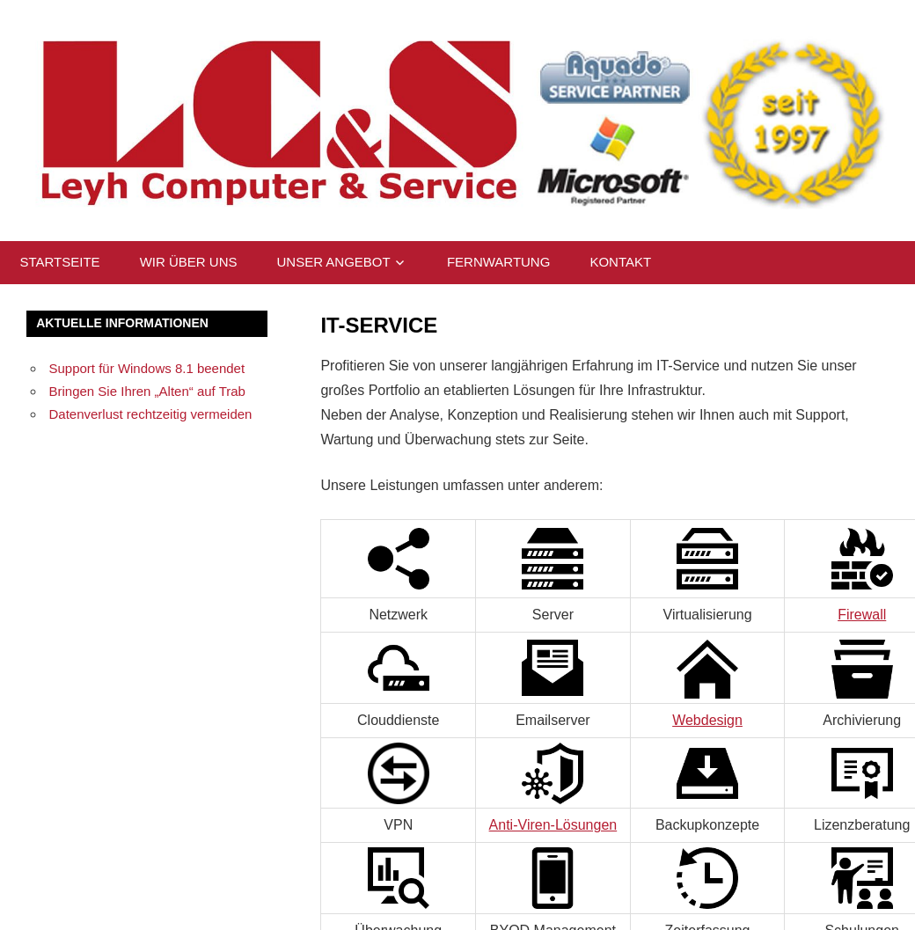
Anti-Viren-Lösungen (553, 824)
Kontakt (620, 261)
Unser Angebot (333, 261)
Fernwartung (499, 261)
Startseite (60, 261)
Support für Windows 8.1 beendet (147, 368)
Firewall (862, 614)
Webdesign (707, 720)
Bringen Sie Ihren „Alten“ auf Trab (147, 391)
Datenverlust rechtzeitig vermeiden (151, 413)
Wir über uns (189, 261)
